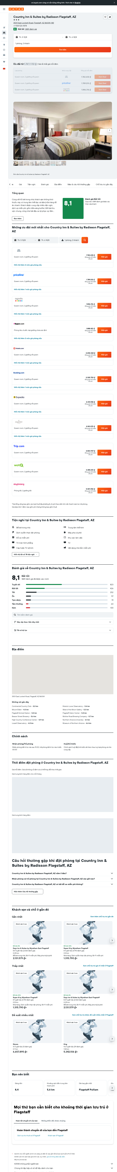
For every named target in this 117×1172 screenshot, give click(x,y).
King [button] (65, 1044)
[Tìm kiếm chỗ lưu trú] (4, 21)
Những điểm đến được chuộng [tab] (53, 1121)
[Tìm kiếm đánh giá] (64, 614)
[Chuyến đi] (4, 50)
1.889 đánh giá (31, 29)
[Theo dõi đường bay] (4, 38)
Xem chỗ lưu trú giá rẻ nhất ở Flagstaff (98, 966)
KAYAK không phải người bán (63, 1163)
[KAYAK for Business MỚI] (4, 43)
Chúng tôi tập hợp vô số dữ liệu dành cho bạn (63, 1168)
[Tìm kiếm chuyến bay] (4, 16)
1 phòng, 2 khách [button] (22, 43)
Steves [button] (15, 1044)
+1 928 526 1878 (20, 25)
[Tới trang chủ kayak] (16, 9)
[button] (114, 2)
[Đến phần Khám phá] (4, 33)
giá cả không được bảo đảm (56, 1157)
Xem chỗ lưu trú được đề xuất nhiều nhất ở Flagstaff (92, 1015)
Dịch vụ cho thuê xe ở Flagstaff (28, 1135)
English (77, 3)
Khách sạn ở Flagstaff (56, 1135)
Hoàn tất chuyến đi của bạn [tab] (27, 1121)
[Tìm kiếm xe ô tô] (4, 26)
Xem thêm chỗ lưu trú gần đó (101, 916)
